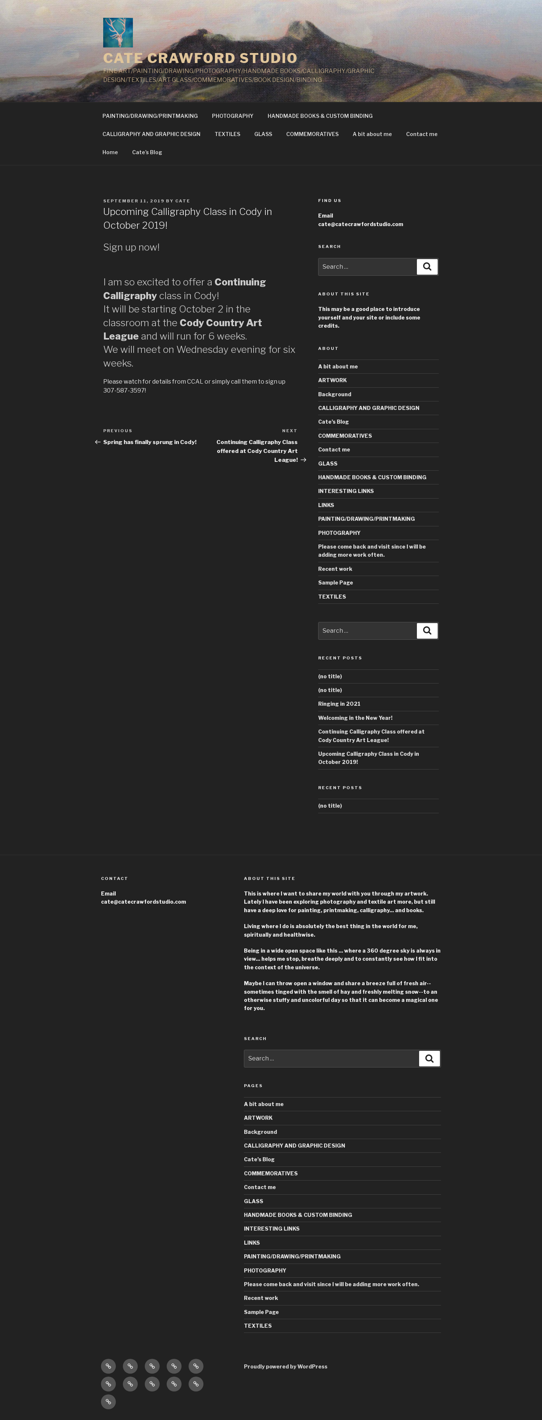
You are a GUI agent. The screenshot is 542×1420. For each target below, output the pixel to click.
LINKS (326, 505)
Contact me (422, 134)
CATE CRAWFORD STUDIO (200, 58)
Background (334, 394)
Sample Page (335, 582)
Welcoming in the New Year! (355, 718)
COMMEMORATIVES (312, 134)
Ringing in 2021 (339, 704)
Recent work (335, 569)
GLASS (263, 134)
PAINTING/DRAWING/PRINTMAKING (150, 116)
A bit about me (372, 134)
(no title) (330, 676)
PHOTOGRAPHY (233, 116)
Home (110, 152)
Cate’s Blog (147, 152)
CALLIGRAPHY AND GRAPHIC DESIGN (151, 134)
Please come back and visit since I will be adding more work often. (331, 1284)
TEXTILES (227, 134)
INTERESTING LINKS (346, 491)
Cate (182, 200)
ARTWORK (332, 380)
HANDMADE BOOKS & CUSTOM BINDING (320, 116)
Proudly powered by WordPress (285, 1366)
